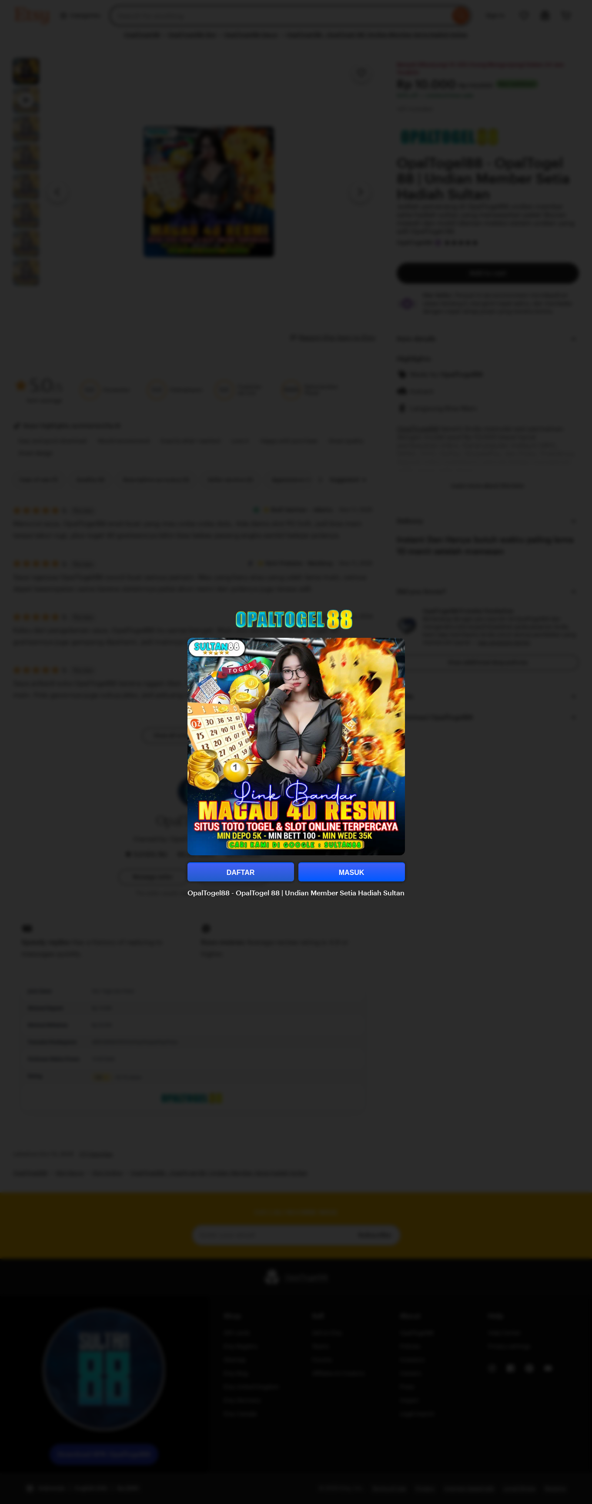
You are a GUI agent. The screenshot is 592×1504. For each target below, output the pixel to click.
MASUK (352, 872)
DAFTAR (241, 872)
